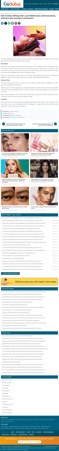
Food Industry (5, 390)
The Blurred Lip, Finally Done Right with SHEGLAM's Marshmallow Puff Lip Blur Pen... (23, 307)
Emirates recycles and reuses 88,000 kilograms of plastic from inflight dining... (22, 356)
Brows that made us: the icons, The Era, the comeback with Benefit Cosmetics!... (22, 315)
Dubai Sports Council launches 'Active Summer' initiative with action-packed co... (23, 338)
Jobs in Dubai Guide (43, 428)
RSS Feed (24, 419)
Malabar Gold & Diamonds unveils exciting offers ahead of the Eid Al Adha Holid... (23, 263)
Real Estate (5, 393)
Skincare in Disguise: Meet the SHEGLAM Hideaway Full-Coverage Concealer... (22, 294)
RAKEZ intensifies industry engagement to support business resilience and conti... (23, 364)
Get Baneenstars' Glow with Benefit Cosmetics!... (14, 325)
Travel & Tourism (6, 396)
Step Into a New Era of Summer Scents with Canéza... (16, 312)
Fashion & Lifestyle (7, 382)
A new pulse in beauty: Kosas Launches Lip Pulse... (15, 304)
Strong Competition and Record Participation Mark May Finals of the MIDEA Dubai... (23, 372)
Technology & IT (6, 385)
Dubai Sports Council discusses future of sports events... (16, 244)
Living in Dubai (4, 426)
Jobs (45, 3)
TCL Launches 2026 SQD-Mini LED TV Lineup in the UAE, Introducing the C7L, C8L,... (23, 234)
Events (41, 3)
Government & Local (7, 404)
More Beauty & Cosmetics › (49, 130)
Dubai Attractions (50, 419)
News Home (5, 9)
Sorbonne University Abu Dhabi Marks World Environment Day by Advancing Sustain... (24, 341)
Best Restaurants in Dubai (31, 428)
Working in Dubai (25, 426)
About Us (3, 419)
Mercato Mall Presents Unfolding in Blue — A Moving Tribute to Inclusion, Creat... (23, 220)
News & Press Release (48, 432)
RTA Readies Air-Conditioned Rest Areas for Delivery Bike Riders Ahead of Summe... (23, 346)
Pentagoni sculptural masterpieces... (11, 362)
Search (51, 9)
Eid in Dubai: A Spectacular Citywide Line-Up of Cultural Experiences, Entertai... (22, 269)
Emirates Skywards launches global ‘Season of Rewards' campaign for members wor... (24, 242)
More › (55, 288)
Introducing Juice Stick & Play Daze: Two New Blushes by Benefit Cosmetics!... (22, 328)
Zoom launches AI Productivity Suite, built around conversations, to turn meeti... (22, 351)
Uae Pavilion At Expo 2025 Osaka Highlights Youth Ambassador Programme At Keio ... (24, 223)
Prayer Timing (4, 421)
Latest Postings (15, 9)
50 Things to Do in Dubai (18, 428)
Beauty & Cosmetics (10, 13)
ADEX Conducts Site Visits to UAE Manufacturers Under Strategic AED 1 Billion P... (22, 367)
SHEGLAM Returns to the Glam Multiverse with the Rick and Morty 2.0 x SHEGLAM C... (23, 296)
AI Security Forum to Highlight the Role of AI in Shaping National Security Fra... (22, 217)
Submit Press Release (41, 9)
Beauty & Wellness (33, 3)
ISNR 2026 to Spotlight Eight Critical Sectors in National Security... (19, 253)
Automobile (5, 388)
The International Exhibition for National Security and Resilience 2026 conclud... (22, 239)
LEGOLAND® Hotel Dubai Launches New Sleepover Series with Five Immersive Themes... (25, 348)
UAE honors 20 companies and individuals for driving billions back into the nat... (22, 231)
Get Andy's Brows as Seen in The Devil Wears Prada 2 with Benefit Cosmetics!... (22, 299)
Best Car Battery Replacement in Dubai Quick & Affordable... (17, 335)
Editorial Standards (10, 419)
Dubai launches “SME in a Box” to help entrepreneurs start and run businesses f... (22, 359)
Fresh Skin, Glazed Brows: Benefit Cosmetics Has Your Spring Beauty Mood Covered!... (24, 291)
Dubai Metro (42, 419)
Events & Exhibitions (7, 409)
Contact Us (18, 419)
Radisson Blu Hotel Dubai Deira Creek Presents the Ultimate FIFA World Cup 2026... (23, 354)
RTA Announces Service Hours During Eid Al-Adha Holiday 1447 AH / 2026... (21, 228)
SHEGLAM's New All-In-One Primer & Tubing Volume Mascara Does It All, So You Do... (23, 317)
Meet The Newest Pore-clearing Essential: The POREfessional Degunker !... (21, 320)
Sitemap (10, 421)
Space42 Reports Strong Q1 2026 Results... (13, 258)
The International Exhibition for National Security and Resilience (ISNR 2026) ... (22, 247)
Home (25, 3)
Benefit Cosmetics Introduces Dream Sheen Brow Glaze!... (17, 302)
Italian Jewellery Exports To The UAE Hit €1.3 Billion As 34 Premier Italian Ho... (21, 343)
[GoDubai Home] (12, 4)
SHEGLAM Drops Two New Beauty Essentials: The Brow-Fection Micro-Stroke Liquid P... (24, 323)
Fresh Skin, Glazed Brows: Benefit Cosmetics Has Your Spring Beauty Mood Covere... (24, 369)
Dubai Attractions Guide (14, 426)
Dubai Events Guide (45, 426)
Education (50, 3)
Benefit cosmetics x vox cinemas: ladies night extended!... (17, 310)
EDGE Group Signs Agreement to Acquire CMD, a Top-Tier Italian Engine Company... (24, 236)
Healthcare (5, 407)
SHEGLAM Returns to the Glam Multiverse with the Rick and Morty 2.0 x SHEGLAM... (23, 226)
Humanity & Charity (7, 412)
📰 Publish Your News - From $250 (29, 441)
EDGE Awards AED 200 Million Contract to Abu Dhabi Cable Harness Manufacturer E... (24, 250)
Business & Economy (7, 399)
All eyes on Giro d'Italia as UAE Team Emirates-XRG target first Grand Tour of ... (22, 261)
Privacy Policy (30, 419)
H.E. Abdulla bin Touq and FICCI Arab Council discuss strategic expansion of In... (22, 266)
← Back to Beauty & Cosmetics (10, 273)
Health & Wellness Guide (6, 428)
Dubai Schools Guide (35, 426)
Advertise (36, 419)
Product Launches (27, 9)
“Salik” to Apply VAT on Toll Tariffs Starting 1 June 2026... (16, 255)
